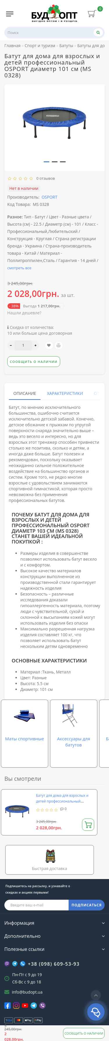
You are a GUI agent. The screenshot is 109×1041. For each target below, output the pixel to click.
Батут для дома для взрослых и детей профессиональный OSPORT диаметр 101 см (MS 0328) (65, 801)
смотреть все (19, 267)
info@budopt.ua (27, 992)
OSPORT (49, 197)
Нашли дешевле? (24, 312)
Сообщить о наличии (84, 1033)
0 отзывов (44, 178)
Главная (12, 45)
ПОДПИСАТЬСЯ (87, 905)
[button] (46, 161)
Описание (24, 393)
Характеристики (65, 393)
